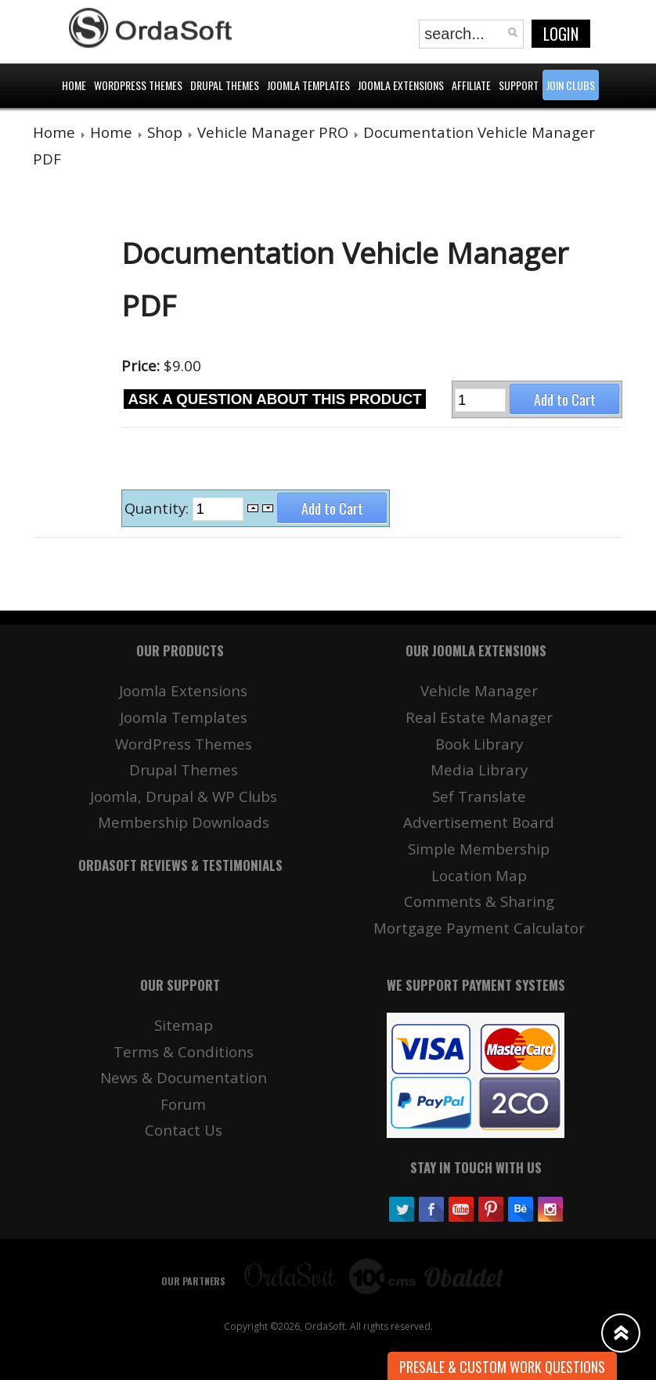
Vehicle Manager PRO (272, 132)
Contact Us (183, 1130)
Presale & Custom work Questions (502, 1367)
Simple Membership (479, 848)
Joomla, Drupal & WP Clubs (183, 796)
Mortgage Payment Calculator (479, 927)
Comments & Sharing (479, 901)
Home (54, 132)
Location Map (479, 875)
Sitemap (183, 1025)
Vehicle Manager (479, 690)
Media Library (479, 769)
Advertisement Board (478, 822)
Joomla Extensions (183, 690)
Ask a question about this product (274, 399)
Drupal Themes (183, 769)
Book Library (479, 743)
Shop (164, 132)
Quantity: (158, 508)
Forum (183, 1104)
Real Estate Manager (479, 717)
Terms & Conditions (184, 1051)
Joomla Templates (183, 717)
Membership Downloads (183, 822)
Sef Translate (479, 796)
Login (561, 33)
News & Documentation (183, 1077)
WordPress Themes (183, 743)
